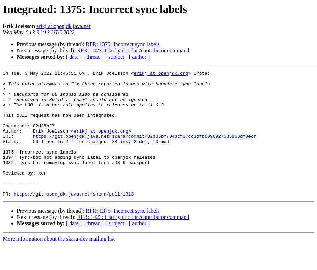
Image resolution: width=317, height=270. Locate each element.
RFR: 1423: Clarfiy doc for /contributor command (133, 51)
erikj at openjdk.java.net (63, 26)
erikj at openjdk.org (161, 74)
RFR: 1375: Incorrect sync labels (123, 44)
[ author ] (139, 57)
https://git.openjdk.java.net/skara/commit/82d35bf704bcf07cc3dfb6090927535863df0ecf (145, 150)
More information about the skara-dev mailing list (59, 264)
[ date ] (74, 57)
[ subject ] (116, 57)
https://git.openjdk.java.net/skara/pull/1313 (74, 219)
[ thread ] (93, 57)
